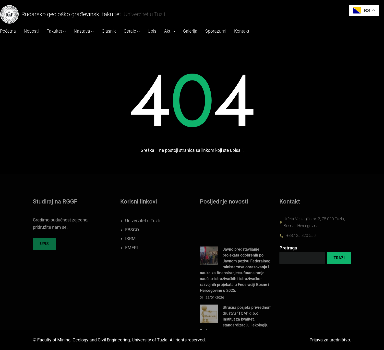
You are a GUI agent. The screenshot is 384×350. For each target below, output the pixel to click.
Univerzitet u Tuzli (142, 227)
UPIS (44, 246)
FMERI (131, 254)
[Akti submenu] (173, 31)
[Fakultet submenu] (64, 31)
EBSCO (132, 236)
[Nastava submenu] (92, 31)
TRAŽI (339, 258)
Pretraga (288, 248)
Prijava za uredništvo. (330, 339)
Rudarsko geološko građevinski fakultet (71, 14)
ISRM (130, 245)
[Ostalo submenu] (138, 31)
